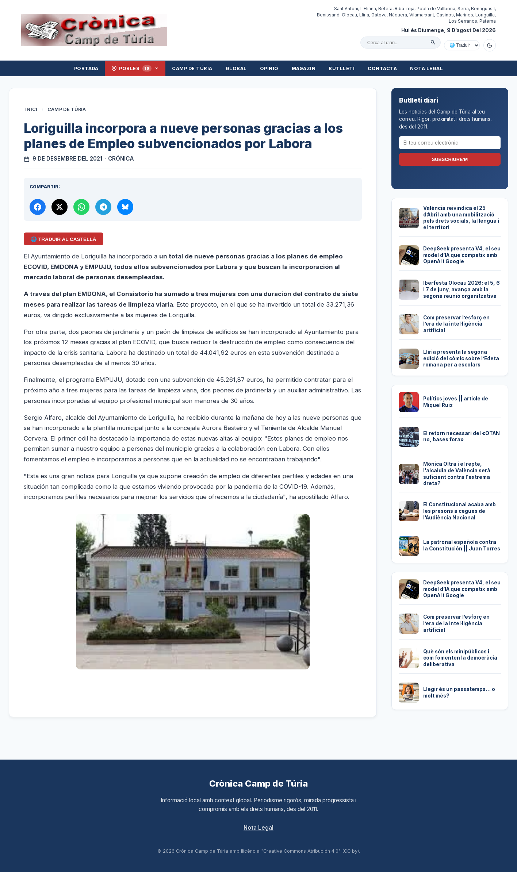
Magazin (304, 68)
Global (236, 68)
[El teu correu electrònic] (450, 142)
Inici (31, 109)
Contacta (382, 68)
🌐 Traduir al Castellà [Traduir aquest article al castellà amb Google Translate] (63, 239)
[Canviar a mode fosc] (489, 45)
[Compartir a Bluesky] (125, 207)
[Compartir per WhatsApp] (81, 207)
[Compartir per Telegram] (103, 207)
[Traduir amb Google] (462, 45)
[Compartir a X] (59, 207)
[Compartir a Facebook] (38, 207)
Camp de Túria (192, 68)
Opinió (269, 68)
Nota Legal (426, 68)
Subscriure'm (450, 159)
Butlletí (342, 68)
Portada (86, 68)
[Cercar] (433, 42)
